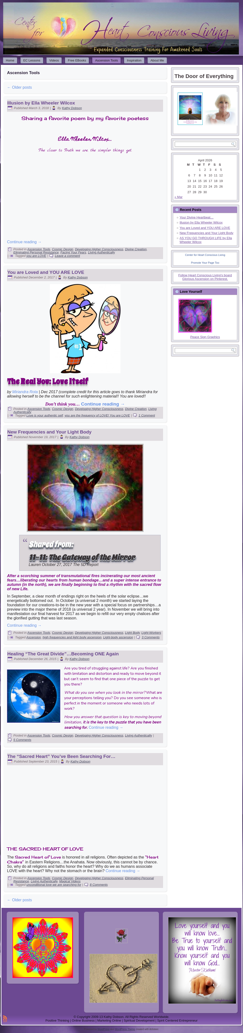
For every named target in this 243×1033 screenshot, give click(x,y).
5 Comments (22, 740)
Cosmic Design (62, 249)
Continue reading (24, 242)
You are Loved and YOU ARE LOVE (45, 272)
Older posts (19, 87)
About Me (157, 60)
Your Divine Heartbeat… (197, 217)
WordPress (103, 1029)
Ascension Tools (106, 60)
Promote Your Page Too (205, 262)
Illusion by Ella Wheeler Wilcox (41, 102)
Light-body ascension (118, 637)
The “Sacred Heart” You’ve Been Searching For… (61, 756)
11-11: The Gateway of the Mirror (82, 557)
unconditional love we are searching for (53, 884)
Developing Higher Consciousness (99, 249)
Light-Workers (151, 632)
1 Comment (147, 415)
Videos (54, 60)
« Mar (178, 197)
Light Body (132, 632)
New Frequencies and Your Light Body (49, 431)
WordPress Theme (125, 1029)
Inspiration (134, 60)
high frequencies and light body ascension (72, 637)
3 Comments (151, 637)
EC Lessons (31, 60)
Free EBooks (77, 60)
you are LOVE (36, 256)
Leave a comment (67, 256)
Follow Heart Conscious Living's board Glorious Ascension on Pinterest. (205, 277)
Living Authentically (101, 252)
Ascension (33, 637)
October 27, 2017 (57, 565)
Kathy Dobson (72, 108)
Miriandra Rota (25, 392)
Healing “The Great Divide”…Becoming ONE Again (63, 653)
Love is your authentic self (44, 415)
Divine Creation (136, 249)
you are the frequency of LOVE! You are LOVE (97, 415)
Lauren (35, 565)
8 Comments (99, 884)
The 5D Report (85, 565)
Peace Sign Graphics (205, 337)
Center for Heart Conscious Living (205, 254)
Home (10, 60)
